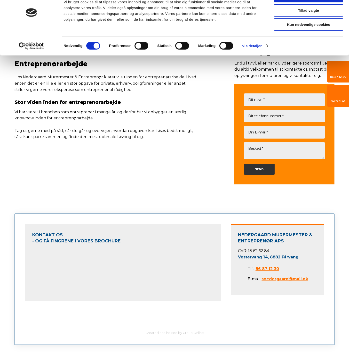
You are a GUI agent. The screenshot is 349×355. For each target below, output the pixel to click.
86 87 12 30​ (267, 268)
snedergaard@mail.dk (285, 279)
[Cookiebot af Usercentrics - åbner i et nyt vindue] (31, 62)
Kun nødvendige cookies (308, 40)
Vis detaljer (252, 62)
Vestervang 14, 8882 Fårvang (268, 257)
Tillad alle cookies (308, 12)
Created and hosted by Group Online (174, 333)
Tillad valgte (308, 26)
